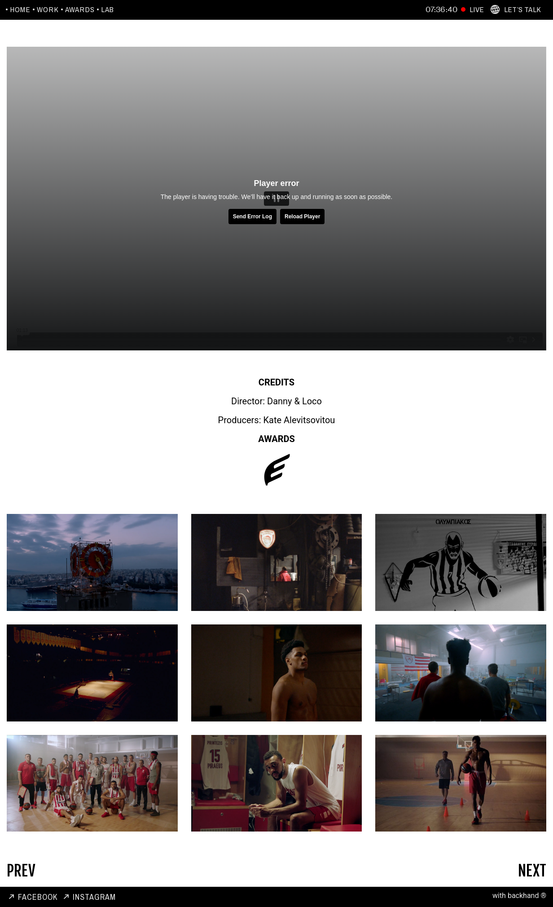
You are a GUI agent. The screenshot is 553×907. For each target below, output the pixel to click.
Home (20, 9)
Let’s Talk (522, 9)
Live (477, 9)
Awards (80, 9)
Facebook (38, 897)
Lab (107, 9)
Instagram (94, 897)
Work (48, 9)
